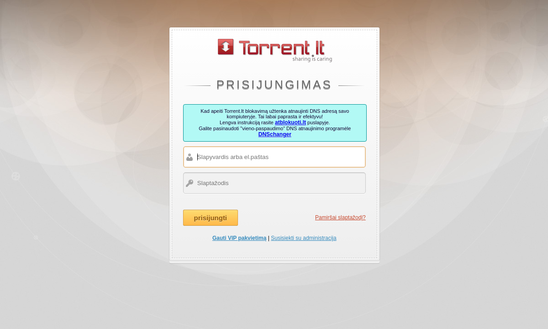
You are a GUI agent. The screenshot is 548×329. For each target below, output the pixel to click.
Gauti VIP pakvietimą (239, 238)
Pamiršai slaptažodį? (340, 217)
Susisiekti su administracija (303, 238)
